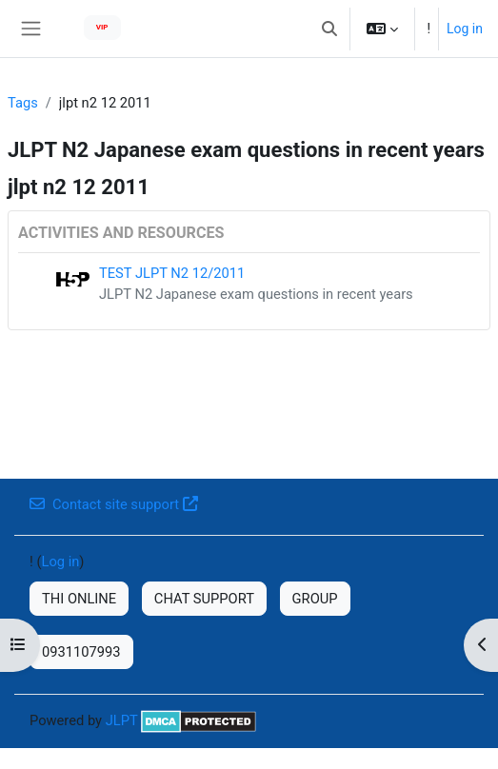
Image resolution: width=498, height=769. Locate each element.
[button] (329, 28)
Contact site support (114, 504)
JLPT (122, 720)
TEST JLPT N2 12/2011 (172, 273)
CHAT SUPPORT (204, 598)
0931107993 (81, 652)
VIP (102, 27)
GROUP (315, 598)
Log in (465, 28)
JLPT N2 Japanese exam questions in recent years (256, 294)
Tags (23, 102)
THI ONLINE (79, 598)
